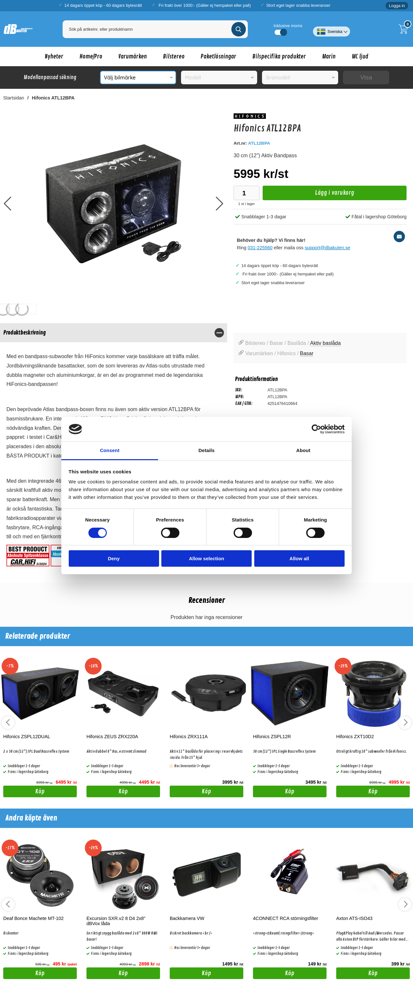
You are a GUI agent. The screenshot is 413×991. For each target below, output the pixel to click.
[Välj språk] (331, 29)
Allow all (299, 558)
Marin (329, 56)
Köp (24, 792)
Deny (114, 558)
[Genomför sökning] (238, 29)
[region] (113, 332)
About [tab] (303, 450)
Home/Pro (90, 56)
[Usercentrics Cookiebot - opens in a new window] (316, 429)
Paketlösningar (218, 56)
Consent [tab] (110, 450)
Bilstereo (174, 56)
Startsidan (13, 97)
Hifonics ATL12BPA (53, 97)
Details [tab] (206, 450)
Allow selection (206, 558)
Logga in (397, 5)
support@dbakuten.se (327, 247)
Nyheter (54, 56)
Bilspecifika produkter (279, 56)
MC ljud (360, 56)
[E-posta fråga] (399, 236)
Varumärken (132, 56)
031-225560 (260, 247)
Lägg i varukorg (308, 194)
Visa (366, 77)
